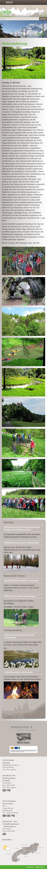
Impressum (30, 867)
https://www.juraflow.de (4, 834)
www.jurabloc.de (4, 790)
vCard (9, 790)
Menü (9, 2)
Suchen (43, 19)
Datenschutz (40, 867)
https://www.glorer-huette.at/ (9, 816)
